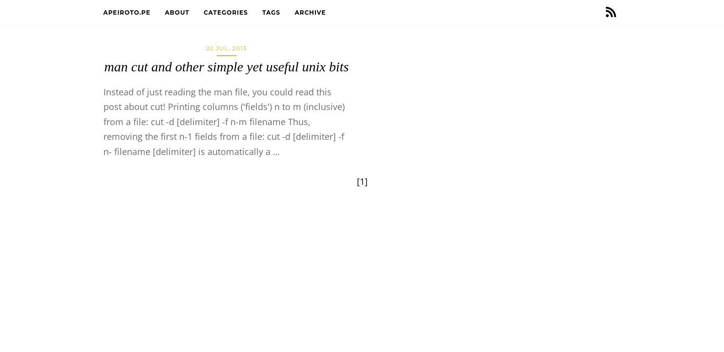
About (178, 12)
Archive (311, 12)
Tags (272, 12)
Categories (227, 12)
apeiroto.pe (128, 12)
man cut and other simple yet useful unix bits (226, 66)
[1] (362, 181)
